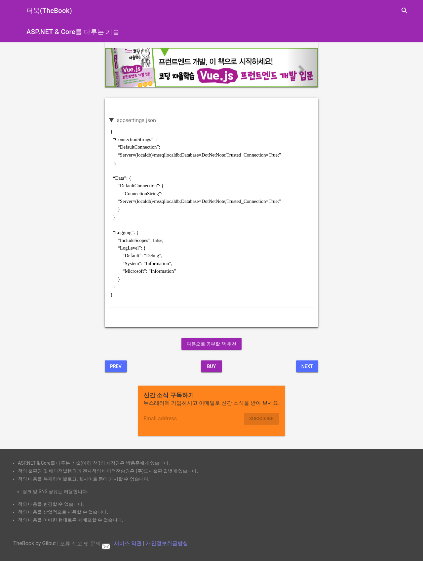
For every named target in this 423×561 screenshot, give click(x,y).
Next (307, 366)
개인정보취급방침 (167, 543)
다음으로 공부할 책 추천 (211, 344)
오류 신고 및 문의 (85, 543)
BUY (211, 366)
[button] (121, 67)
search (404, 11)
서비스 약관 (128, 543)
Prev (116, 366)
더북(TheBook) (49, 11)
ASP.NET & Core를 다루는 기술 (72, 32)
